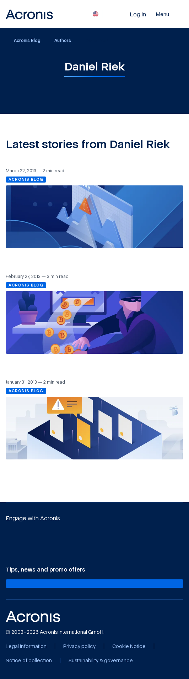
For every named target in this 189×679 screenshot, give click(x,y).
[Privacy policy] (79, 646)
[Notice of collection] (29, 660)
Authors (62, 40)
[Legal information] (26, 646)
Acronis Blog (23, 40)
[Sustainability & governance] (101, 660)
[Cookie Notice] (129, 646)
